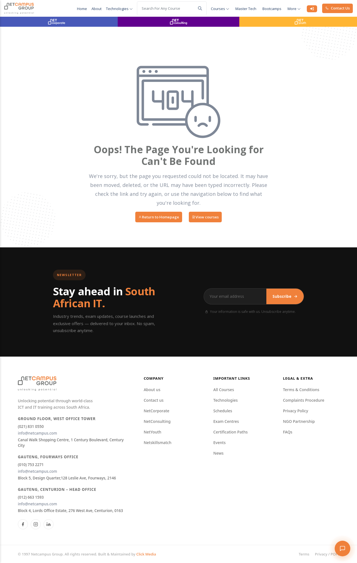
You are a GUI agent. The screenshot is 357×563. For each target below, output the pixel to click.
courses (220, 8)
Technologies (119, 8)
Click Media (146, 554)
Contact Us (337, 8)
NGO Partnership (299, 421)
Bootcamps (271, 8)
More (294, 8)
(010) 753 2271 (31, 464)
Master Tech (245, 8)
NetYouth (152, 432)
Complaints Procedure (303, 400)
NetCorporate (156, 410)
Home (82, 8)
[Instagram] (36, 524)
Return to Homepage (158, 217)
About (96, 8)
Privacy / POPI (327, 554)
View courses (205, 217)
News (218, 453)
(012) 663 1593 (31, 497)
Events (219, 442)
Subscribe (285, 296)
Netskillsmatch (157, 442)
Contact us (153, 400)
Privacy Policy (295, 410)
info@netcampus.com (37, 433)
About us (152, 389)
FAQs (287, 432)
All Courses (223, 389)
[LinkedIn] (49, 524)
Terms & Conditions (301, 389)
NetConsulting (157, 421)
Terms (304, 554)
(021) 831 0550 (31, 426)
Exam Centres (226, 421)
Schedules (222, 410)
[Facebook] (23, 524)
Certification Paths (230, 432)
